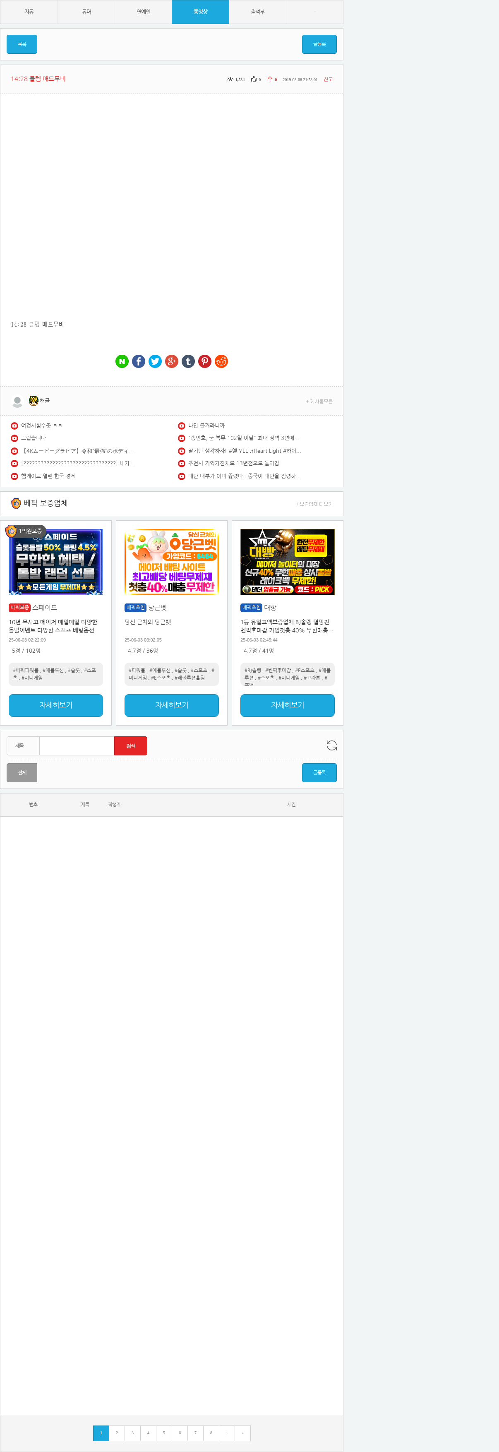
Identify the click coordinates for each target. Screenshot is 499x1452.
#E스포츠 (160, 678)
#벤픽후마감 (278, 670)
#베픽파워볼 (25, 670)
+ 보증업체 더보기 (314, 503)
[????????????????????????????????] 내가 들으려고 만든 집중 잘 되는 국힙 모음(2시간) (79, 463)
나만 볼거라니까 (206, 425)
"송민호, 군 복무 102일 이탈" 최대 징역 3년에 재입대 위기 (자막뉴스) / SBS (246, 438)
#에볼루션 (53, 670)
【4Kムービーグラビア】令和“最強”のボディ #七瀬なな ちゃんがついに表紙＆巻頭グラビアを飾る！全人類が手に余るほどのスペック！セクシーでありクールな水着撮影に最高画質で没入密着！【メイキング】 (79, 451)
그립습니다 (33, 438)
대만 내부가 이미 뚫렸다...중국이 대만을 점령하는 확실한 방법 (246, 476)
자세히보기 (55, 705)
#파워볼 (137, 670)
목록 (22, 44)
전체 (22, 772)
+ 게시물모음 (319, 400)
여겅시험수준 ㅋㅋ (41, 425)
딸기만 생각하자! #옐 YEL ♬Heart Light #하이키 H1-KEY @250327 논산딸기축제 (246, 451)
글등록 (319, 44)
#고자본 (312, 678)
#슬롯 (74, 670)
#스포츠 (199, 670)
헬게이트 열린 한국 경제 (48, 476)
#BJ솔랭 (253, 670)
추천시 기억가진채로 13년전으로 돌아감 (233, 463)
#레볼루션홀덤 (190, 678)
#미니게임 (32, 678)
